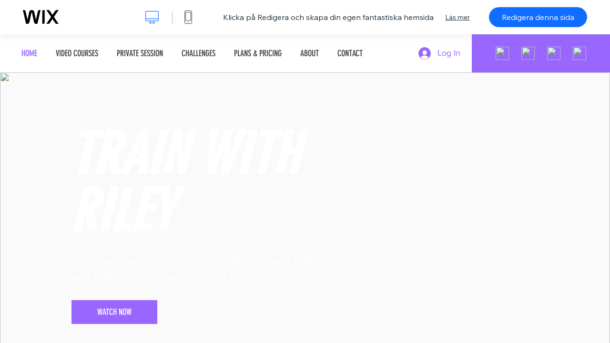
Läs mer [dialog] (457, 17)
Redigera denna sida (538, 17)
